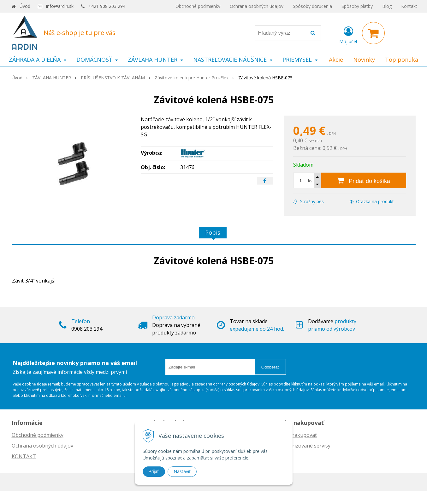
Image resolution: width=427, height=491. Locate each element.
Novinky (364, 59)
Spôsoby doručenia (312, 6)
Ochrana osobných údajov (256, 6)
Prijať (154, 471)
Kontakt (409, 6)
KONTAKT (24, 456)
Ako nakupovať (299, 434)
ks (310, 181)
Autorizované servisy (305, 445)
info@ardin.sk (60, 6)
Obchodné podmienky (197, 6)
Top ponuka (401, 59)
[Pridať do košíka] (363, 180)
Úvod (25, 6)
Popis (212, 232)
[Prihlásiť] (348, 34)
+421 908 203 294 (106, 6)
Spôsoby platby (357, 6)
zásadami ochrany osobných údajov (227, 384)
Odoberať (270, 367)
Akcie (336, 59)
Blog (387, 6)
